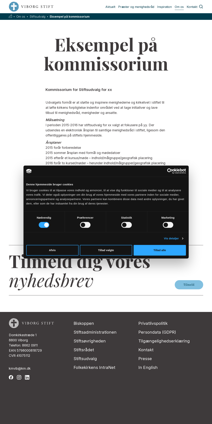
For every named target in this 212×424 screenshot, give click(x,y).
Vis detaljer (171, 238)
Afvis (52, 250)
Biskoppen (84, 323)
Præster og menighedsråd (136, 7)
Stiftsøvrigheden (90, 341)
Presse (145, 358)
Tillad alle (159, 250)
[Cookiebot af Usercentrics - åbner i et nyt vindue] (170, 171)
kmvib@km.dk (20, 368)
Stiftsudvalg (37, 16)
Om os (179, 7)
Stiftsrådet (84, 350)
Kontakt (192, 7)
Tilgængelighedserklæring (164, 341)
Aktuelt (110, 7)
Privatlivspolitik (153, 323)
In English (148, 367)
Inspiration (164, 7)
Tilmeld (189, 285)
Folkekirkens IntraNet (94, 367)
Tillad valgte (106, 250)
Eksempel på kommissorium (70, 16)
